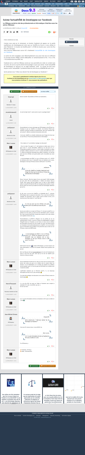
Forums (7, 1)
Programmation (59, 4)
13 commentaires (34, 34)
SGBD (66, 4)
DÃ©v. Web (48, 4)
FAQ (21, 1)
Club (64, 1)
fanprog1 (11, 113)
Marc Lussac (11, 160)
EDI (53, 4)
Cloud (25, 4)
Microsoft (37, 4)
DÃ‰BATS (53, 6)
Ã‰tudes (53, 1)
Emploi (46, 1)
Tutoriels (15, 1)
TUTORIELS (11, 6)
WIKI (58, 6)
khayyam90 (24, 33)
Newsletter (38, 1)
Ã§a (34, 232)
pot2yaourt (11, 144)
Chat (31, 1)
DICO (62, 6)
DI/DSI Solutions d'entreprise (15, 4)
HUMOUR (67, 6)
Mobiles (75, 4)
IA (29, 4)
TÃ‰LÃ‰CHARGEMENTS (37, 6)
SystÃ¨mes (81, 4)
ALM (32, 4)
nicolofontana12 (11, 129)
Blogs (26, 1)
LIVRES (28, 6)
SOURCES (47, 6)
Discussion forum (71, 42)
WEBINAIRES (22, 6)
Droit (59, 1)
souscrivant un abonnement (37, 84)
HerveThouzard (11, 300)
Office (70, 4)
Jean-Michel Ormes (11, 331)
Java (42, 4)
